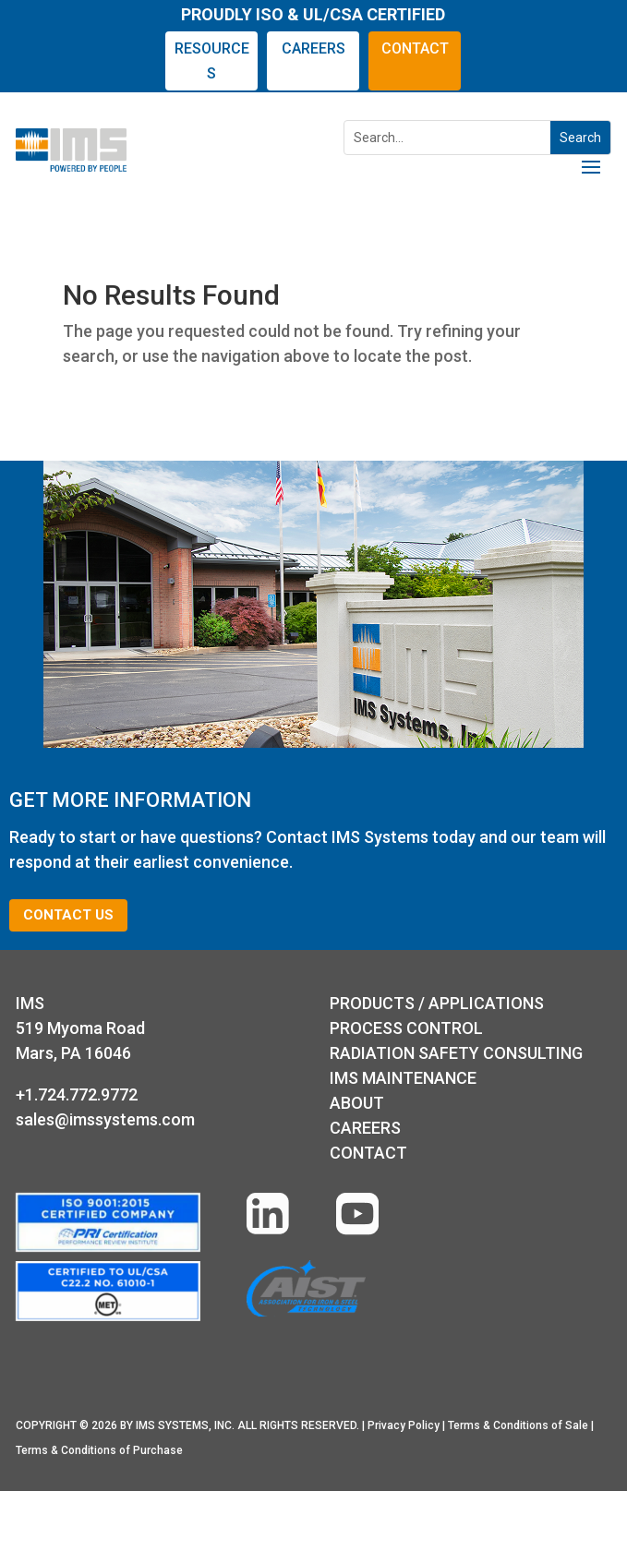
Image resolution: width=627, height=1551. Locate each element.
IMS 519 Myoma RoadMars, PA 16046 (80, 1028)
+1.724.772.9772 (77, 1094)
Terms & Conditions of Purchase (99, 1450)
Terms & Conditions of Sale (518, 1425)
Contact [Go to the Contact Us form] (368, 1152)
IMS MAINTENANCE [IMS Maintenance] (403, 1078)
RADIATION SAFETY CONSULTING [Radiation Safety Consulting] (456, 1053)
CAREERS (313, 48)
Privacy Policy (404, 1425)
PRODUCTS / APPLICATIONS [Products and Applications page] (437, 1003)
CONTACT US (68, 915)
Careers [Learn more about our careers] (365, 1127)
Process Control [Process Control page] (406, 1028)
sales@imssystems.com (105, 1119)
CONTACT (415, 48)
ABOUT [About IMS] (357, 1102)
